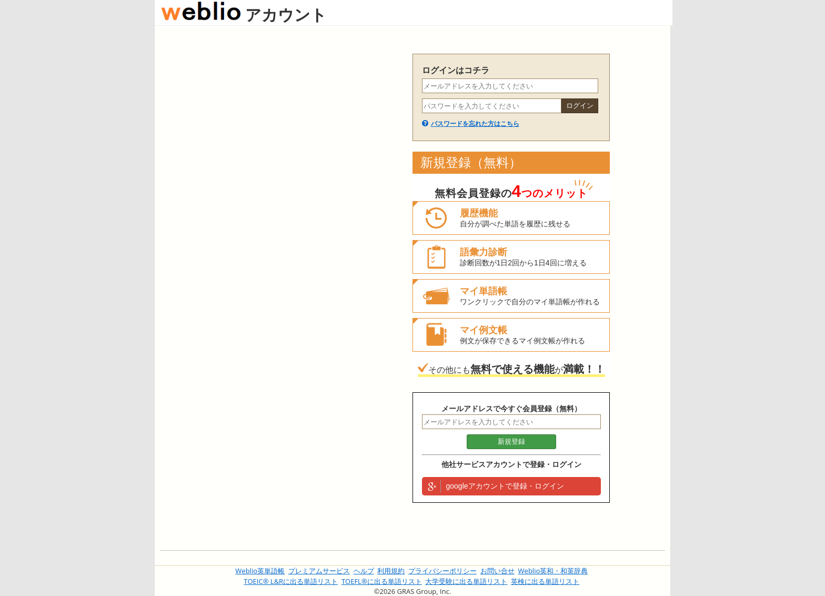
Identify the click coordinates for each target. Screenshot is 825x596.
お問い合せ (497, 570)
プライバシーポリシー (442, 570)
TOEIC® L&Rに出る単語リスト (291, 581)
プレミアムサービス (319, 570)
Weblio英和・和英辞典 (553, 570)
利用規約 (391, 570)
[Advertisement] (281, 212)
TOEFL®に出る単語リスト (381, 581)
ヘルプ (364, 570)
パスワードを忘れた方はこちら (475, 123)
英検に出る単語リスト (545, 581)
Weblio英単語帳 (260, 570)
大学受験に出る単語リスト (466, 581)
